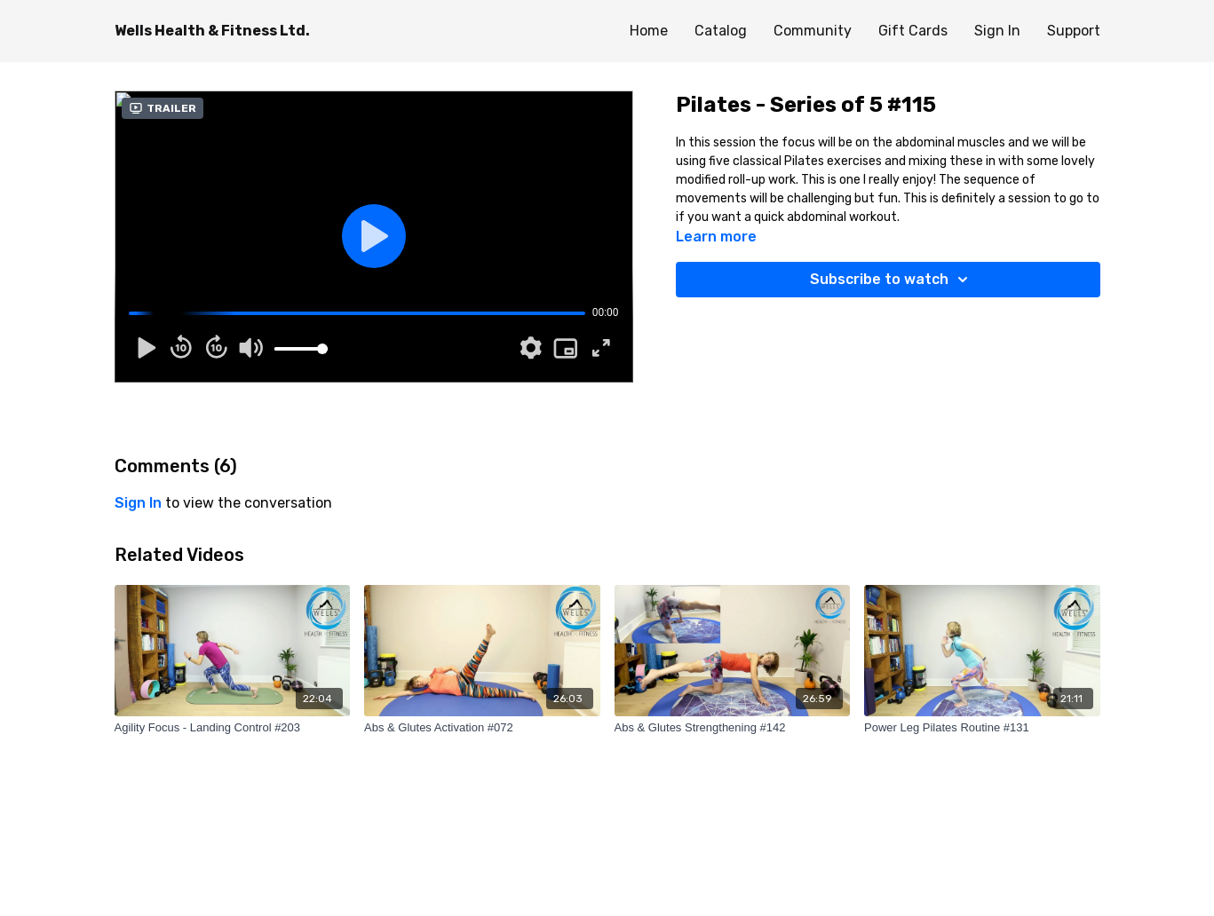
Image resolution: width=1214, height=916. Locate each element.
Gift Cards (913, 30)
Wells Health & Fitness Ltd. (212, 30)
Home (649, 30)
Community (813, 30)
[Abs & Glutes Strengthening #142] (733, 728)
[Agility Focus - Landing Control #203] (233, 728)
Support (1073, 30)
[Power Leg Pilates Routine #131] (982, 728)
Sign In (997, 30)
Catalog (720, 30)
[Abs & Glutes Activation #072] (482, 728)
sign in (138, 502)
